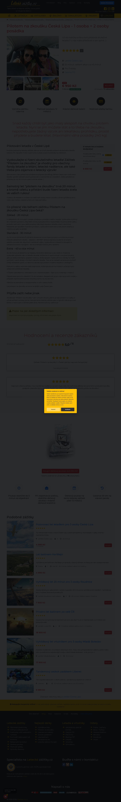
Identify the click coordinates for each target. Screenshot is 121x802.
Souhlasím (67, 409)
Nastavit (53, 409)
